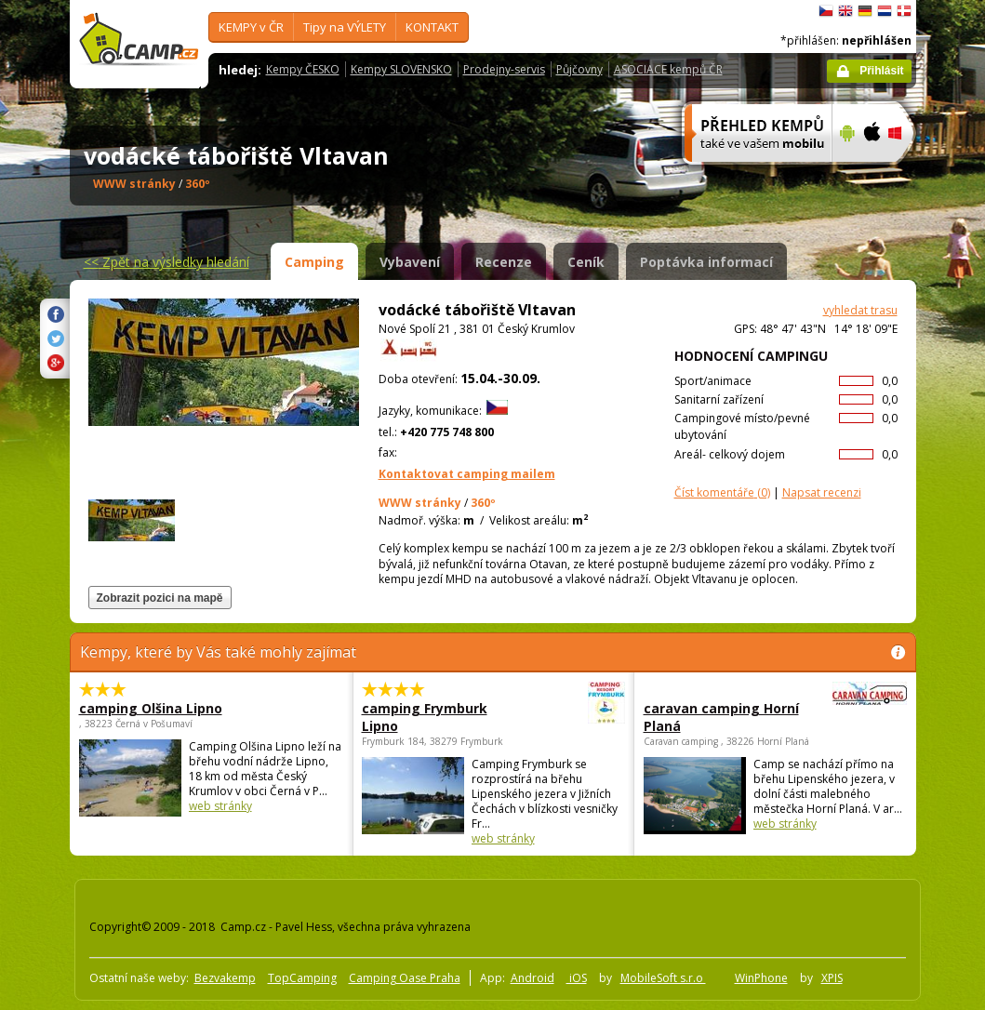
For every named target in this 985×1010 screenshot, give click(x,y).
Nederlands (884, 11)
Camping (314, 262)
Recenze (503, 262)
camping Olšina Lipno (150, 708)
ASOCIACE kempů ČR (668, 69)
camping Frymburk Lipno (442, 717)
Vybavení (409, 262)
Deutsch (865, 11)
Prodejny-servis (504, 69)
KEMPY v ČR (251, 27)
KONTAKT (432, 27)
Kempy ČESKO (302, 69)
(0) (722, 492)
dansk (904, 11)
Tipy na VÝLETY (344, 27)
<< (166, 262)
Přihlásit (881, 70)
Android (532, 978)
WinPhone (761, 978)
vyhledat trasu (860, 310)
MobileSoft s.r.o (663, 978)
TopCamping (302, 978)
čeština (826, 11)
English (845, 11)
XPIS (832, 978)
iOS (576, 978)
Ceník (586, 262)
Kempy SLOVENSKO (401, 69)
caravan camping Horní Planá (724, 717)
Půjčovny (579, 69)
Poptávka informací (706, 262)
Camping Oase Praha (404, 978)
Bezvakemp (225, 978)
